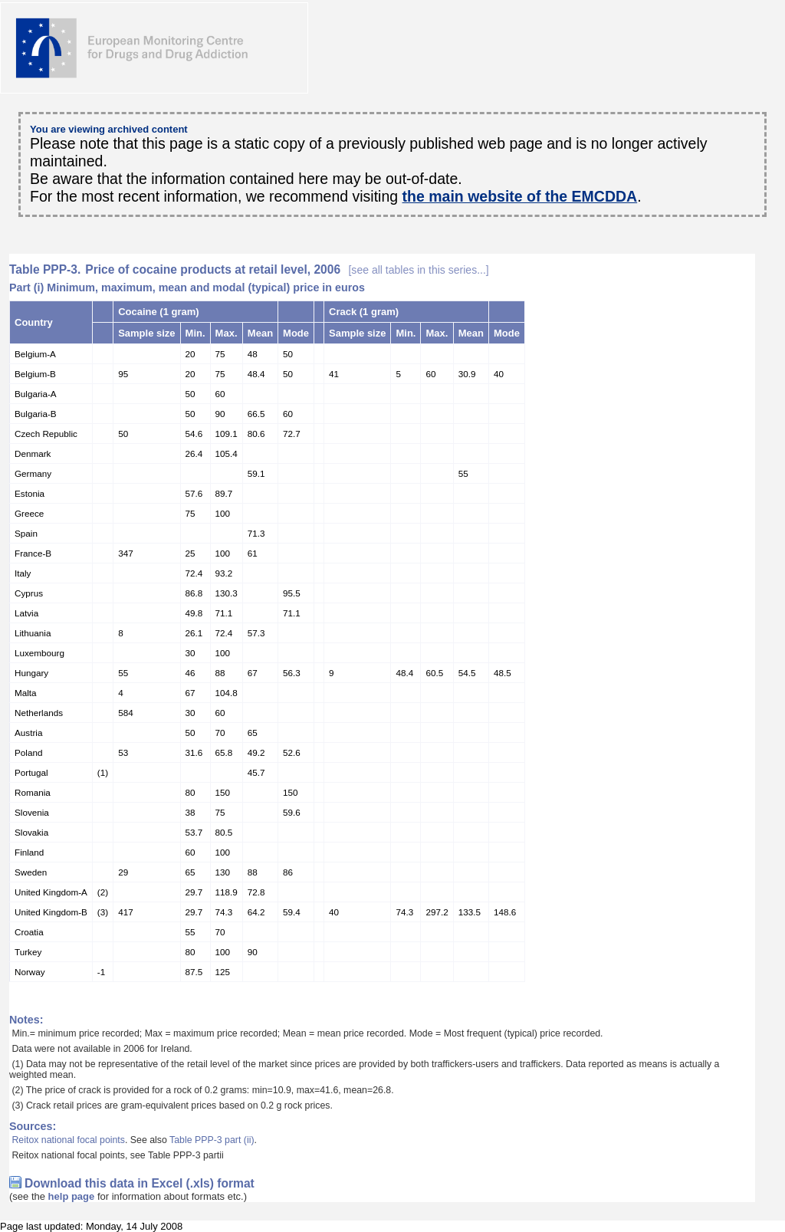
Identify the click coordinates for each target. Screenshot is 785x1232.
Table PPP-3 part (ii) (211, 1140)
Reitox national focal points (68, 1140)
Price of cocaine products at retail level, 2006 (286, 269)
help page (71, 1196)
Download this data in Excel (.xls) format (140, 1183)
